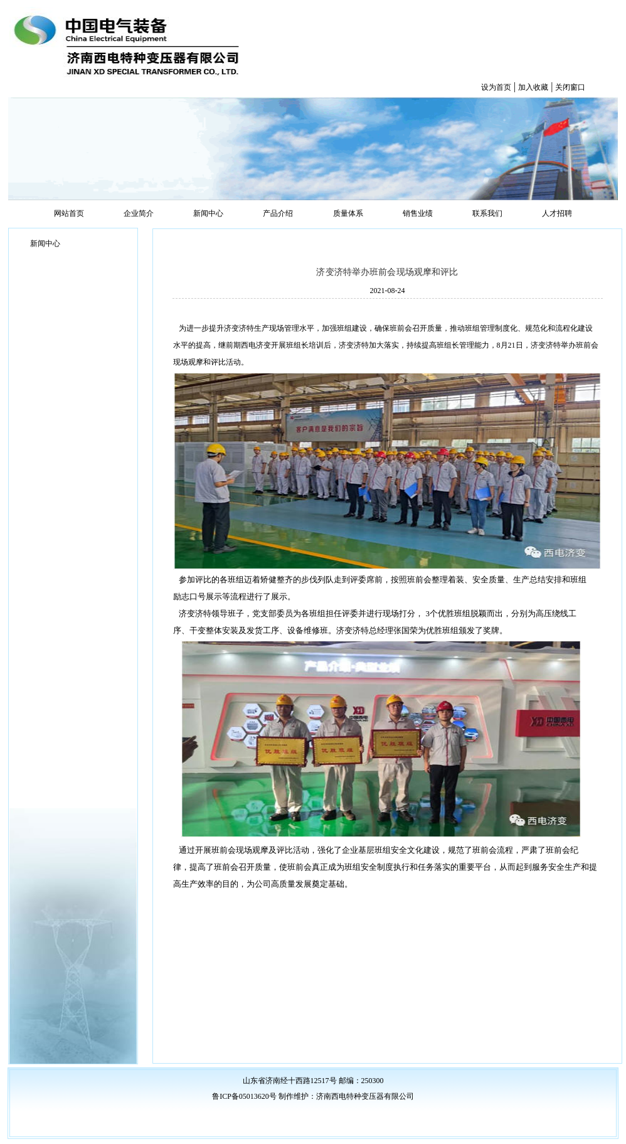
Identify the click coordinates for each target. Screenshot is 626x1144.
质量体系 (348, 213)
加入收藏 (533, 87)
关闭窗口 (570, 87)
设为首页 (496, 87)
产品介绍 (278, 213)
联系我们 (487, 213)
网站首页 (69, 213)
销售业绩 (418, 213)
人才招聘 (557, 213)
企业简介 (139, 213)
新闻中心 (208, 213)
